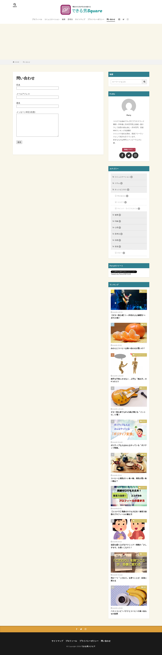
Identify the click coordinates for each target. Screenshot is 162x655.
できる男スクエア (88, 646)
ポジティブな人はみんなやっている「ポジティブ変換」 (129, 446)
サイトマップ (80, 19)
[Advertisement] (81, 41)
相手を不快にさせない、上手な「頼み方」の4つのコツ (129, 380)
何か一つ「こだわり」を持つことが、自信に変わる (129, 579)
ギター (121, 253)
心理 (118, 227)
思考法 (70, 19)
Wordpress (122, 196)
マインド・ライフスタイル (128, 208)
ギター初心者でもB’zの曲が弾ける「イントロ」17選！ (128, 413)
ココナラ (122, 202)
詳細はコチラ (128, 149)
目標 (118, 240)
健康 (63, 19)
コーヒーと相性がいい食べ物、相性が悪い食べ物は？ (129, 479)
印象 (118, 221)
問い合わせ (111, 19)
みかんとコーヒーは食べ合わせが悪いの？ (128, 348)
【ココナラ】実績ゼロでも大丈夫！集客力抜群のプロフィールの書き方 (129, 512)
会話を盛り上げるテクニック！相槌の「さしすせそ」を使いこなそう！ (129, 546)
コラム (119, 183)
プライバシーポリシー (96, 19)
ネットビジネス (122, 189)
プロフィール (37, 19)
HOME (17, 62)
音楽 (118, 246)
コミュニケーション (52, 19)
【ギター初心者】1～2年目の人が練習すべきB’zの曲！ (128, 316)
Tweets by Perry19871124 (121, 274)
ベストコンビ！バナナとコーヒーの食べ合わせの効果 (129, 612)
